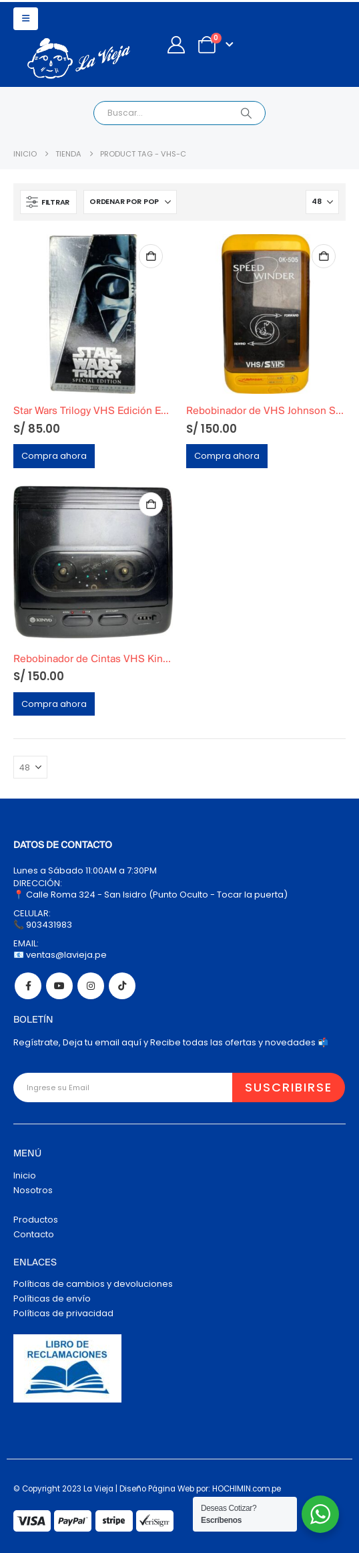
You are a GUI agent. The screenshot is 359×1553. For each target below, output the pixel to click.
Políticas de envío (52, 1298)
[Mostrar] (322, 202)
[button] (25, 18)
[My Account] (175, 45)
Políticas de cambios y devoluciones (93, 1283)
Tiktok (122, 985)
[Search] (246, 113)
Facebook (28, 985)
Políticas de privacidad (63, 1313)
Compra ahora (54, 455)
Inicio (24, 1175)
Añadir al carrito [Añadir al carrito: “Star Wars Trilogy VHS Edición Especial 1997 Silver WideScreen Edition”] (151, 256)
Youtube (59, 985)
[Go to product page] (93, 314)
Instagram (90, 985)
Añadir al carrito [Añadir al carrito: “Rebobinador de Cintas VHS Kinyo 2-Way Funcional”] (151, 504)
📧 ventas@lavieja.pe (60, 954)
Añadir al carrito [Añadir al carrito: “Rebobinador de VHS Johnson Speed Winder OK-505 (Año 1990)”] (324, 256)
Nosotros (33, 1190)
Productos (35, 1219)
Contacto (33, 1234)
